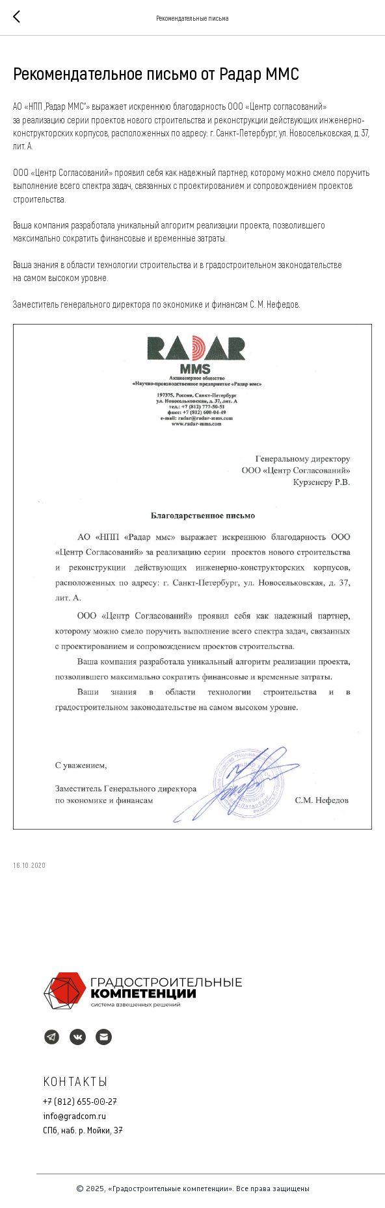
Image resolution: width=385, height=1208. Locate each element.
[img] (143, 990)
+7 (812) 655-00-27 (80, 1102)
